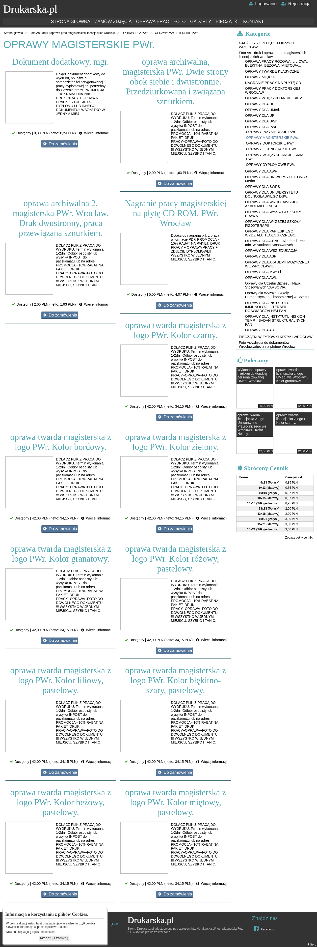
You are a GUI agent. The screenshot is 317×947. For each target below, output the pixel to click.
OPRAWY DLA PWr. (135, 33)
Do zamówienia (59, 144)
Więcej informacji (94, 133)
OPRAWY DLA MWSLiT (264, 272)
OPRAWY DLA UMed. (262, 110)
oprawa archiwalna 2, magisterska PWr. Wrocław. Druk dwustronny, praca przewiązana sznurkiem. (60, 218)
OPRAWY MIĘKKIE (260, 77)
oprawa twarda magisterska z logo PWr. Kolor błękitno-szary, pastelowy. (175, 680)
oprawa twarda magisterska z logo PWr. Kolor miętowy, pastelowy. (175, 802)
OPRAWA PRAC (152, 21)
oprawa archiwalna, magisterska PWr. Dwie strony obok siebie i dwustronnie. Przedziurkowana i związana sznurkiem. (175, 81)
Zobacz (290, 537)
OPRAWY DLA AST (260, 330)
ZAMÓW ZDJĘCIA (113, 21)
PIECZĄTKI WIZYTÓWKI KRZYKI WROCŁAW (276, 337)
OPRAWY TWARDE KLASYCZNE (272, 71)
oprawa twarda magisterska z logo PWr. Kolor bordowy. (60, 442)
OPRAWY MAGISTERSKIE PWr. (176, 33)
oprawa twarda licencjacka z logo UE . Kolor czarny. (293, 419)
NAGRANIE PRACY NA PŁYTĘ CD (273, 83)
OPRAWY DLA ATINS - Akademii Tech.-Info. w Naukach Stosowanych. (276, 243)
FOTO (179, 21)
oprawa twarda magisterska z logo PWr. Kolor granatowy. (60, 554)
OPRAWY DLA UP (259, 115)
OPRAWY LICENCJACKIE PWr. (271, 149)
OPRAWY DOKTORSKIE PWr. (270, 143)
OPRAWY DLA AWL (261, 278)
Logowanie (262, 3)
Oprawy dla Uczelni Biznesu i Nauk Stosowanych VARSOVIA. (273, 285)
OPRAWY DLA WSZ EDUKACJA (271, 251)
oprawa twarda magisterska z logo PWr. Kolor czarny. (175, 330)
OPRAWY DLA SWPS (262, 187)
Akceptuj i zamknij (54, 938)
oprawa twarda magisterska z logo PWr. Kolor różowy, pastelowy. (175, 559)
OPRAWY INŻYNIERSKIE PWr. (271, 132)
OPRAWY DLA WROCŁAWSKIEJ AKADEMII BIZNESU (271, 204)
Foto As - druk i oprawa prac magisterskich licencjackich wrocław (72, 33)
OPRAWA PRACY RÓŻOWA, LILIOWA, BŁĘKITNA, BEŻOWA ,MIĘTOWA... (276, 63)
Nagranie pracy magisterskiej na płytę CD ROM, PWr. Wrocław (175, 213)
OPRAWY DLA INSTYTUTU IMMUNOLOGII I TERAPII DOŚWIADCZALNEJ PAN (267, 307)
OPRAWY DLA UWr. (261, 121)
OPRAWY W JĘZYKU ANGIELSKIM (273, 98)
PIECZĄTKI (227, 21)
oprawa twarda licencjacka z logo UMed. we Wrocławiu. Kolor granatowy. (292, 375)
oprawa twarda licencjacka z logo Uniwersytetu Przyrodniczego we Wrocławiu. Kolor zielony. (252, 424)
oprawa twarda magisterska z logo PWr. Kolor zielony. (175, 442)
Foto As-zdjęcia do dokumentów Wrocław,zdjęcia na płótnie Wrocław (267, 344)
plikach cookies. (44, 932)
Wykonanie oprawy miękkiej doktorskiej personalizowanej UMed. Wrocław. (252, 375)
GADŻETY (200, 21)
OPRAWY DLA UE (259, 104)
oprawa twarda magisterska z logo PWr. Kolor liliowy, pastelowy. (60, 680)
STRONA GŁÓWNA (70, 21)
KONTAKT (253, 21)
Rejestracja (295, 3)
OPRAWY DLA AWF (261, 171)
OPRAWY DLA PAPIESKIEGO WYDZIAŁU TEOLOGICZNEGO (270, 233)
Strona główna (13, 33)
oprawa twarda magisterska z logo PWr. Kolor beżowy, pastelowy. (60, 802)
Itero (311, 944)
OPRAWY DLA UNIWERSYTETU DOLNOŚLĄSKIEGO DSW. (271, 194)
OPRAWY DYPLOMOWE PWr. (270, 165)
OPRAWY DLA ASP (260, 256)
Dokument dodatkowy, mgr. (60, 62)
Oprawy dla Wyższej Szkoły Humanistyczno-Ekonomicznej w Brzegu (277, 295)
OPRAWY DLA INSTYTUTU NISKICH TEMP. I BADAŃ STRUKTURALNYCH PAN (275, 320)
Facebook (263, 928)
